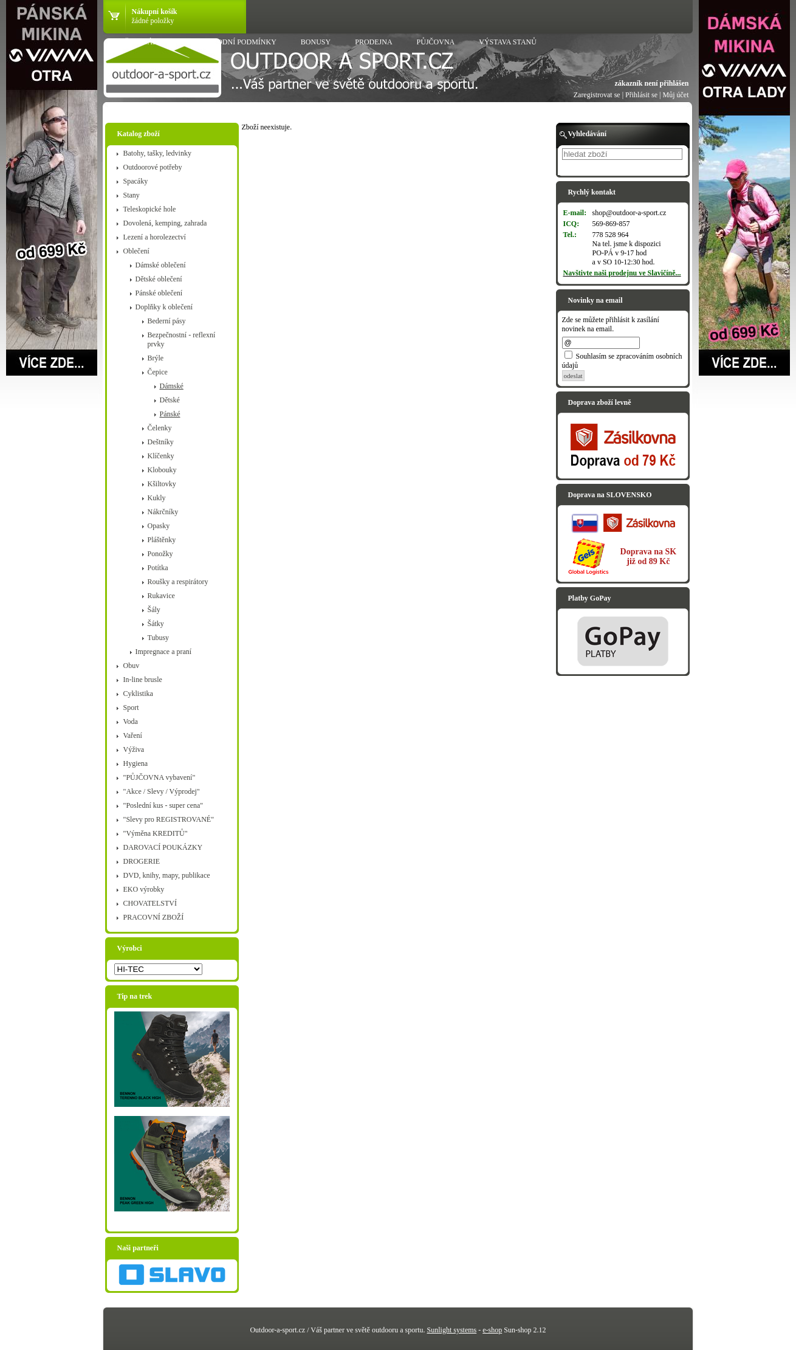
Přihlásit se (641, 95)
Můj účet (676, 95)
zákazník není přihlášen (651, 83)
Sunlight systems (452, 1330)
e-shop (492, 1330)
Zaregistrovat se (597, 95)
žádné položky (153, 20)
